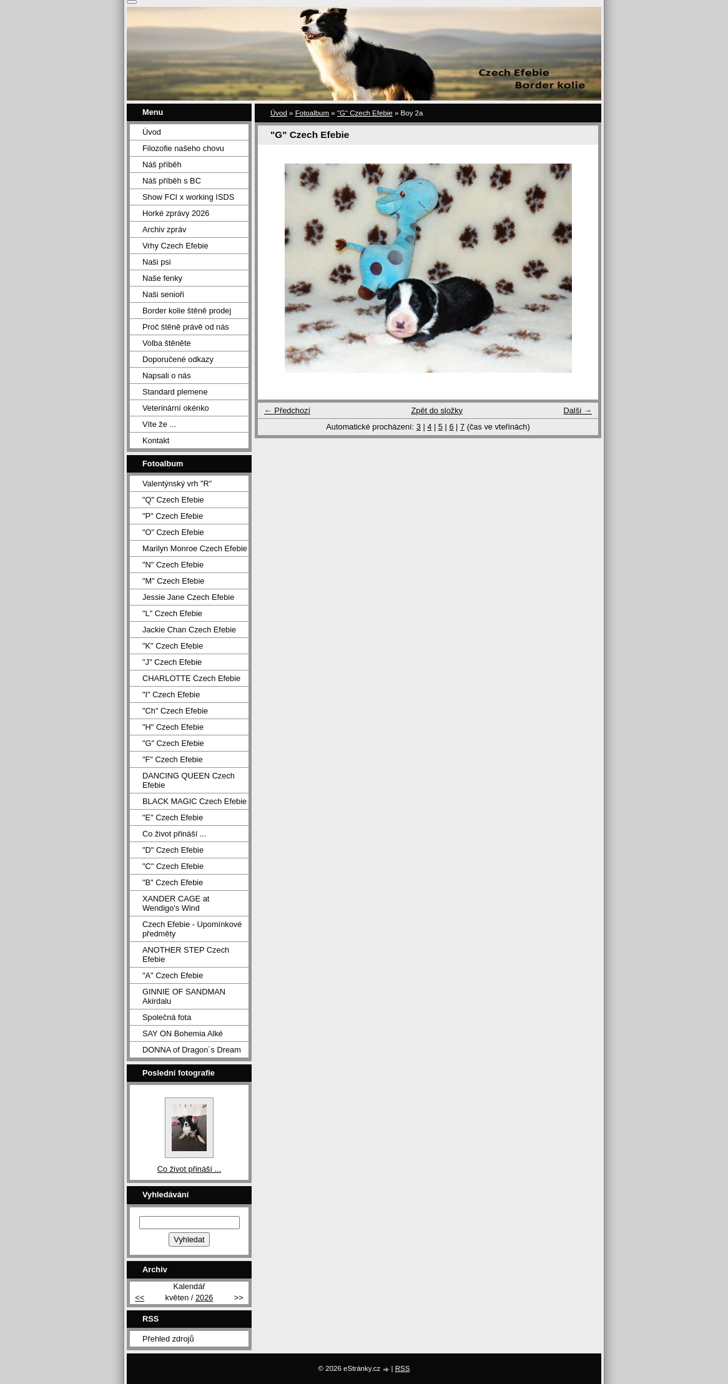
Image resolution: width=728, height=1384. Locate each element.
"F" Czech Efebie (172, 759)
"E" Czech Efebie (172, 817)
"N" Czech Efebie (173, 564)
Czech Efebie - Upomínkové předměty (192, 929)
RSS (402, 1368)
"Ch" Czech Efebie (175, 710)
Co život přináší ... (174, 833)
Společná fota (166, 1017)
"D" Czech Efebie (173, 850)
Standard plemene (175, 391)
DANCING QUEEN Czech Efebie (188, 780)
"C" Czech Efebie (173, 866)
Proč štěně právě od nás (185, 326)
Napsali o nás (166, 375)
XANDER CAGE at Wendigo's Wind (175, 903)
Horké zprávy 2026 (175, 213)
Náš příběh (162, 164)
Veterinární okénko (175, 408)
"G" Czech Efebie (365, 113)
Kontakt (155, 440)
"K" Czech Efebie (172, 645)
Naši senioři (163, 294)
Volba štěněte (166, 343)
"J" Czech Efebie (172, 662)
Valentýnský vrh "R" (177, 483)
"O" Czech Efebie (173, 532)
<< (139, 1297)
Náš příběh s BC (171, 180)
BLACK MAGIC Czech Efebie (194, 801)
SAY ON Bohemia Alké (182, 1033)
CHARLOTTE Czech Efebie (191, 678)
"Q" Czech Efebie (173, 499)
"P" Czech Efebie (172, 516)
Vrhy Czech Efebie (175, 245)
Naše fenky (162, 278)
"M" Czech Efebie (173, 581)
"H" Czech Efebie (173, 727)
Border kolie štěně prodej (186, 310)
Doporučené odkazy (178, 359)
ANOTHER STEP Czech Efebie (185, 954)
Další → (577, 410)
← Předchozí (287, 410)
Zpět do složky (437, 410)
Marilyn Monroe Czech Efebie (194, 548)
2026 (204, 1297)
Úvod (278, 113)
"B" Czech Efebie (172, 882)
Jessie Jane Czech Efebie (188, 597)
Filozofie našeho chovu (183, 148)
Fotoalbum (312, 113)
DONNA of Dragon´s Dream (191, 1049)
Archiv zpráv (164, 229)
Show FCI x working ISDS (188, 197)
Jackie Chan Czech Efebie (189, 629)
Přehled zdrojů (168, 1338)
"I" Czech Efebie (171, 694)
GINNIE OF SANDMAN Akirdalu (183, 996)
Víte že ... (159, 424)
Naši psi (156, 262)
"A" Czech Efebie (172, 975)
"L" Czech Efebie (172, 613)
